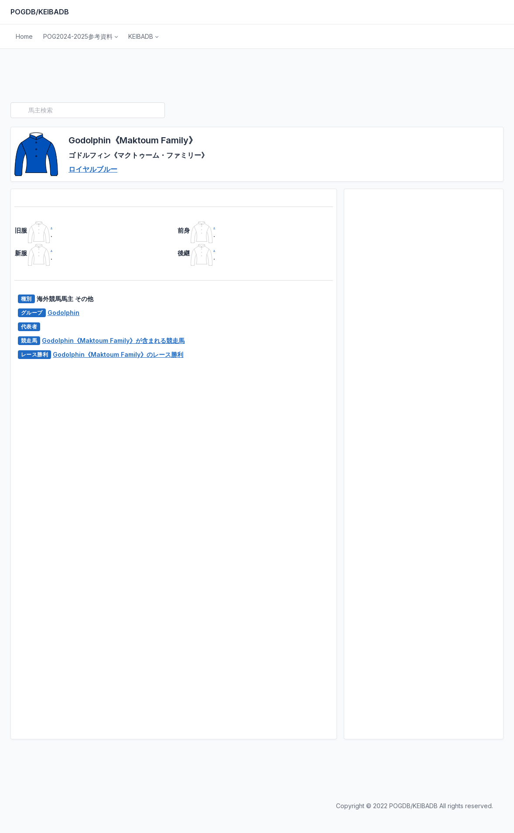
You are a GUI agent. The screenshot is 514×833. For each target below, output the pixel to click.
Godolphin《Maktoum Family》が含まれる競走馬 (113, 340)
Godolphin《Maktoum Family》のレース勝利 (118, 354)
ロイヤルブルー (93, 169)
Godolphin (63, 312)
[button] (80, 36)
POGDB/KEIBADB (39, 11)
